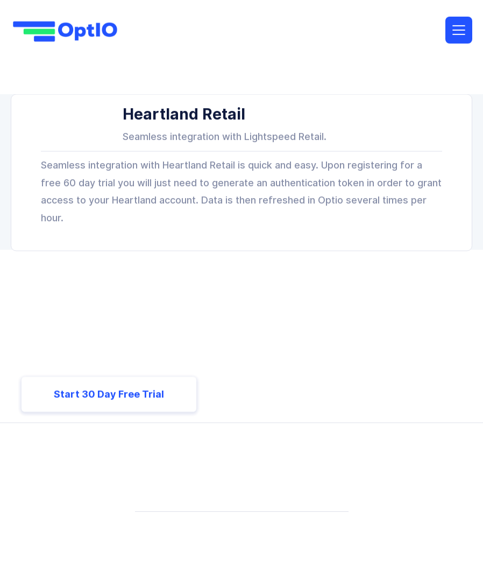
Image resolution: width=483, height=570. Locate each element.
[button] (458, 30)
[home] (64, 31)
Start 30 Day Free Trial (109, 394)
